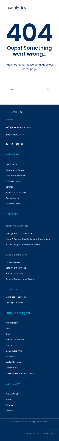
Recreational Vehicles (16, 192)
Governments (12, 198)
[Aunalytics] (16, 7)
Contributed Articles (15, 351)
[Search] (29, 89)
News (8, 328)
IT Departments (13, 181)
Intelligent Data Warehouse (19, 233)
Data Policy (47, 433)
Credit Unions (12, 164)
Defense (9, 187)
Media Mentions (13, 362)
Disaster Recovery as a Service (20, 279)
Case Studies (12, 367)
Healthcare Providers (15, 175)
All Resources (12, 322)
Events (9, 345)
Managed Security (14, 302)
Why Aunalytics (13, 393)
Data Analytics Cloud (16, 268)
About (8, 399)
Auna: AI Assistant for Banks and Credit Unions (28, 239)
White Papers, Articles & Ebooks (20, 373)
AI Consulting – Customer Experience (23, 244)
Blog (8, 334)
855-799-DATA (15, 134)
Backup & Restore (14, 273)
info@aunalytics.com (18, 127)
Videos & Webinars (15, 339)
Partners (9, 405)
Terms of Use (32, 433)
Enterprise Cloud (13, 262)
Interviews (10, 356)
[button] (52, 7)
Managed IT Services (16, 297)
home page (29, 69)
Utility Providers (13, 203)
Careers (9, 410)
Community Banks (15, 170)
